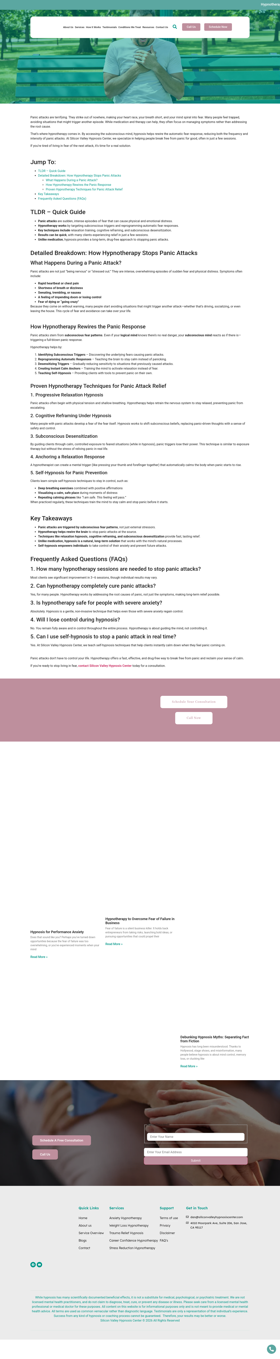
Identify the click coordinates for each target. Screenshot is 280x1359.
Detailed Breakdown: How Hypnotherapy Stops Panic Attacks (79, 175)
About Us (68, 27)
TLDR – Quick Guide (51, 171)
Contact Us (162, 27)
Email (148, 1145)
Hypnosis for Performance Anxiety (57, 932)
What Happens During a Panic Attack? (72, 180)
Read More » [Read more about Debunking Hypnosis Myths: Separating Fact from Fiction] (189, 1066)
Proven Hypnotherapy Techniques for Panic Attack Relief (84, 189)
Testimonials (109, 27)
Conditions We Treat (129, 27)
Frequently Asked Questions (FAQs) (62, 198)
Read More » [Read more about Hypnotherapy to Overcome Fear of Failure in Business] (113, 944)
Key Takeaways (48, 194)
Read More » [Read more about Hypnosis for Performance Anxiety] (39, 957)
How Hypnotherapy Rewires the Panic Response (78, 185)
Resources (148, 27)
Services (79, 27)
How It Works (93, 27)
